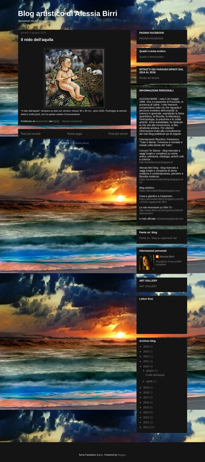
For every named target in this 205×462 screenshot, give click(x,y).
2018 (146, 392)
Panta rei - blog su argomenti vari (158, 238)
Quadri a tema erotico (151, 56)
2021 (146, 361)
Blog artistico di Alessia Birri (67, 13)
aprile (149, 381)
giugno (150, 370)
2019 (146, 387)
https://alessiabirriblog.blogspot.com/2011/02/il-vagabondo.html (161, 200)
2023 (146, 351)
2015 (146, 407)
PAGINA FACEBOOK (151, 38)
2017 (146, 397)
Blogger (122, 454)
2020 (146, 366)
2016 (146, 402)
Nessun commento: (72, 121)
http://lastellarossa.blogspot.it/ (156, 162)
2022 (146, 356)
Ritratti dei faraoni (149, 77)
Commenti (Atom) (79, 143)
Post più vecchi (118, 133)
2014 (146, 412)
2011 (146, 427)
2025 (146, 346)
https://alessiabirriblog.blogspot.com (159, 190)
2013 (146, 417)
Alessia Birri (166, 256)
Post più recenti (30, 133)
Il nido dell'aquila (37, 39)
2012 (146, 422)
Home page (74, 133)
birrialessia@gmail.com (170, 218)
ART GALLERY (148, 286)
